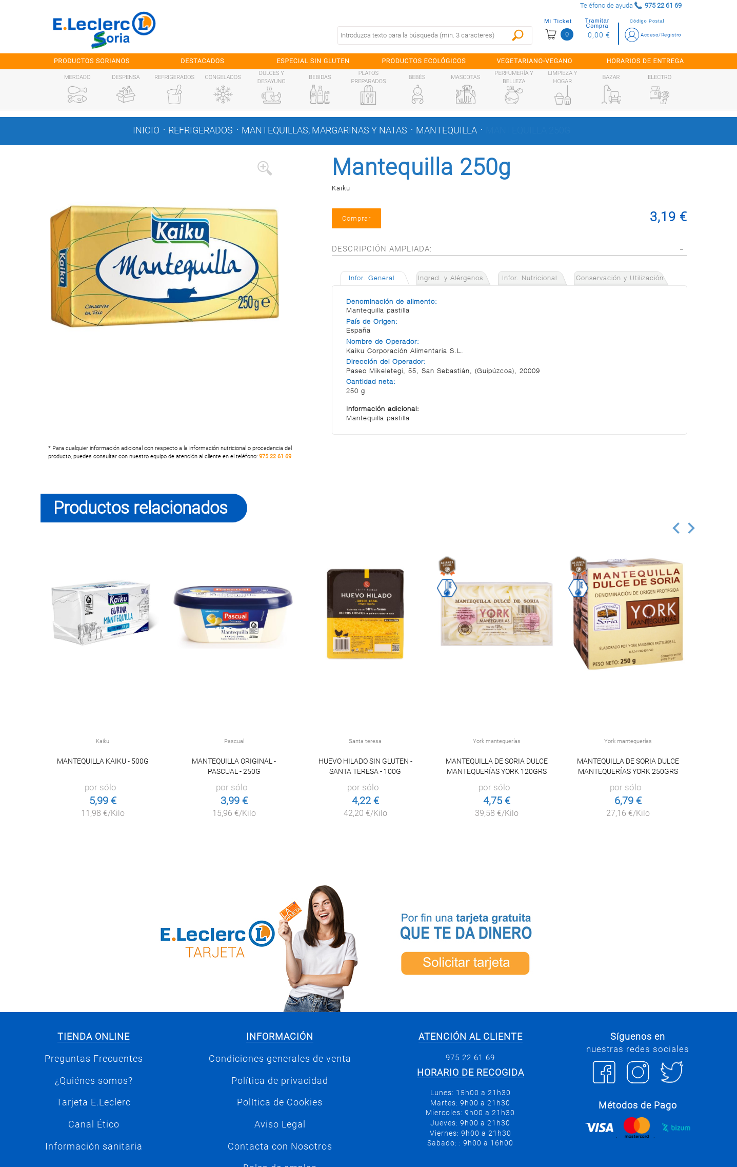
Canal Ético (93, 1124)
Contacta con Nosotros (280, 1146)
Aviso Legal (280, 1124)
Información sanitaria (94, 1146)
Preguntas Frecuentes (94, 1059)
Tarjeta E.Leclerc (93, 1102)
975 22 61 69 (275, 456)
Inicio (146, 130)
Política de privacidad (279, 1081)
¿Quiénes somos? (94, 1081)
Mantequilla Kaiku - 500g (103, 761)
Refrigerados (200, 130)
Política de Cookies (280, 1102)
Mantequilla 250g (528, 130)
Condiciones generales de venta (280, 1059)
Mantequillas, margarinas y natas (324, 130)
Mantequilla (446, 130)
